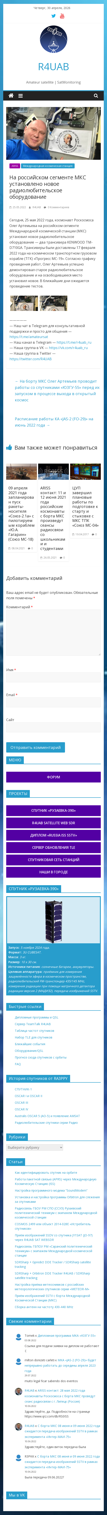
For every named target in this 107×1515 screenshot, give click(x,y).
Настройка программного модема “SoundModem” (51, 1190)
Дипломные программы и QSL (36, 1017)
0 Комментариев (56, 207)
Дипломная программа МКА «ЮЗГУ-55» (67, 1335)
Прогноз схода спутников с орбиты (40, 1057)
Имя (11, 669)
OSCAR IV (21, 1109)
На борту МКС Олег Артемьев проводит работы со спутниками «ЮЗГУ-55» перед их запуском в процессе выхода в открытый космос (57, 390)
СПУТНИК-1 (23, 1089)
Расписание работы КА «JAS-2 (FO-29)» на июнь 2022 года (54, 422)
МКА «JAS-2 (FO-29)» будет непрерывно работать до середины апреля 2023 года (60, 1365)
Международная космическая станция (47, 166)
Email (12, 694)
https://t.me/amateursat (28, 336)
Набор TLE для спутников (33, 1037)
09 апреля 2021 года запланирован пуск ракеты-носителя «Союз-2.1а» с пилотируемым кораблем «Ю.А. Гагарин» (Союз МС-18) (21, 513)
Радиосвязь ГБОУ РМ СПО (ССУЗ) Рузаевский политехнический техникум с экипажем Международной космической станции (56, 1212)
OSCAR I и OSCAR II (28, 1096)
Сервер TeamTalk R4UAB (33, 1024)
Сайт (10, 719)
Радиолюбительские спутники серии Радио (46, 1123)
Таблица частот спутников (34, 1031)
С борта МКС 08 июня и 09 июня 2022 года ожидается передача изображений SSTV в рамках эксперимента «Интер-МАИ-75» (62, 1431)
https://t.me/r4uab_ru (74, 342)
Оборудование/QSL (29, 1051)
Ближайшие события (30, 1044)
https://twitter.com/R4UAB (30, 359)
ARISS (15, 166)
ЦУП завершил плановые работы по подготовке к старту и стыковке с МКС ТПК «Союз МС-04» (85, 506)
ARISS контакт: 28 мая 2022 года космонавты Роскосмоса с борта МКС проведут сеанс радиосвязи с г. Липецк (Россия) (60, 1395)
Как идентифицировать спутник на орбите (46, 1172)
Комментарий (19, 607)
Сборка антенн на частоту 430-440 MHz (44, 1307)
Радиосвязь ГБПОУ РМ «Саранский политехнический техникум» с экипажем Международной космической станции (53, 1250)
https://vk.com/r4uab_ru (68, 347)
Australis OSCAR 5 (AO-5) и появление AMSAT (47, 1116)
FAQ (18, 1064)
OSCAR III (21, 1103)
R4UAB (53, 66)
